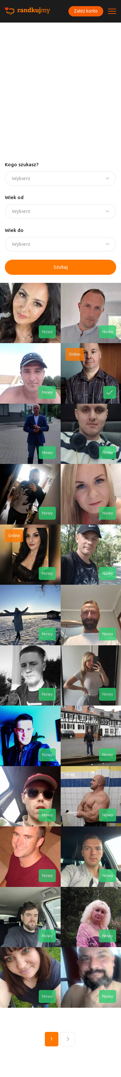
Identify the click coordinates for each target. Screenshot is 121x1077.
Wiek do (14, 230)
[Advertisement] (60, 86)
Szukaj (61, 267)
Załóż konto (86, 11)
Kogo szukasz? (21, 164)
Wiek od (14, 197)
